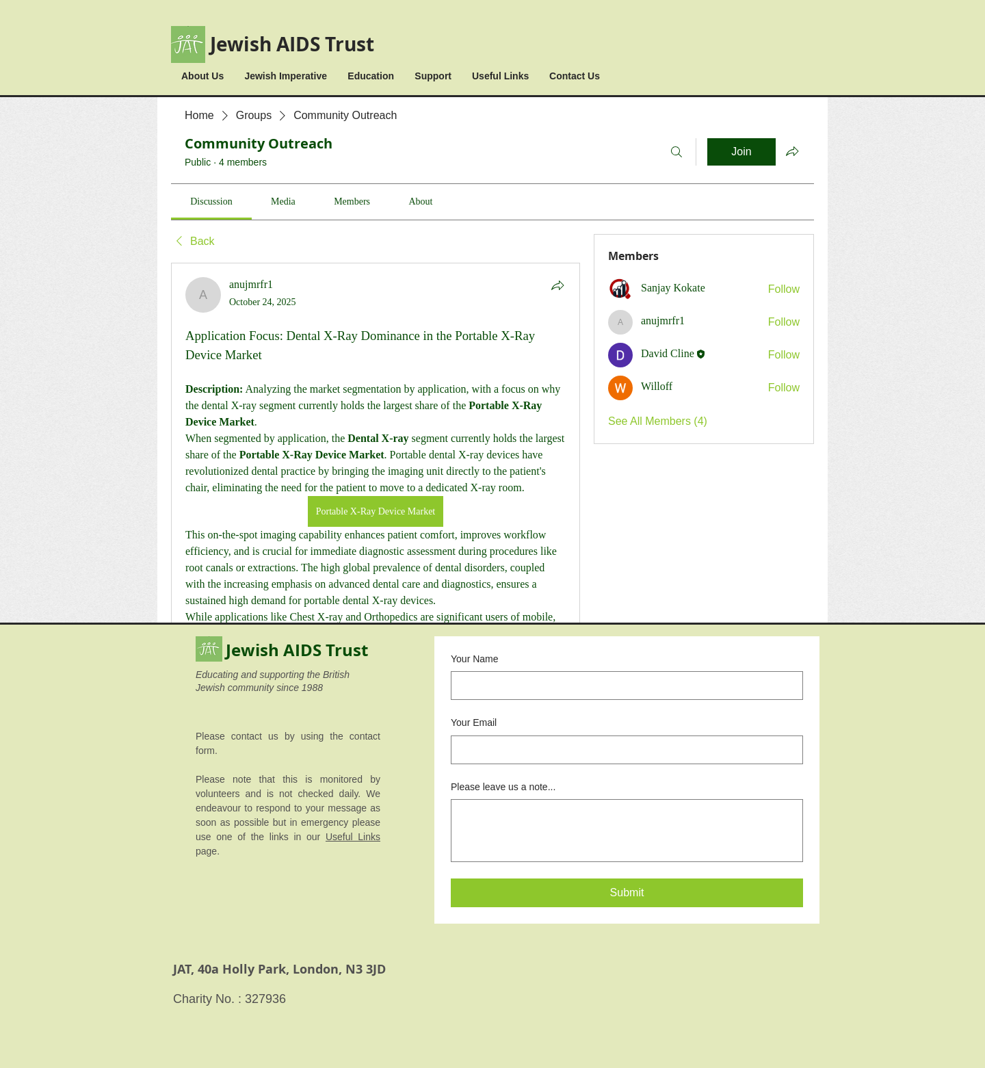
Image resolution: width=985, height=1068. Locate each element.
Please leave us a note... (503, 786)
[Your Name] (622, 685)
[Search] (676, 152)
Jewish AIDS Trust (292, 44)
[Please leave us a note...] (626, 830)
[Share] (557, 285)
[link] (211, 201)
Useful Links (353, 836)
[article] (375, 618)
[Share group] (792, 151)
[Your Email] (622, 750)
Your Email (474, 722)
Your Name (475, 658)
